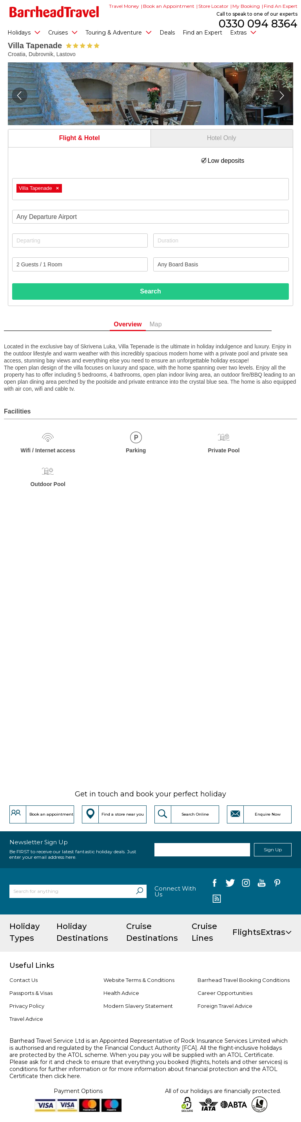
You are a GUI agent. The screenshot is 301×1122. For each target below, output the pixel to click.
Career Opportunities (225, 993)
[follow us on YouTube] (261, 884)
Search (150, 291)
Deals (167, 32)
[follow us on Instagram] (246, 884)
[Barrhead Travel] (54, 12)
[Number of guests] (80, 264)
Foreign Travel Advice (225, 1006)
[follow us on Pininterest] (277, 884)
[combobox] (150, 189)
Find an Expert (202, 32)
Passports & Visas (31, 993)
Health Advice (121, 993)
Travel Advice (26, 1019)
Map (168, 324)
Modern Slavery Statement (138, 1006)
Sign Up (273, 849)
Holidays (23, 32)
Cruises (63, 32)
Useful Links (31, 965)
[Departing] (80, 240)
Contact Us (23, 980)
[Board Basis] (221, 264)
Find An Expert (280, 6)
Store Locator (213, 6)
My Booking (246, 6)
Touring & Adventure (118, 32)
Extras (243, 32)
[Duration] (221, 240)
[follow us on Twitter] (230, 884)
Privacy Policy (26, 1006)
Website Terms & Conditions (138, 980)
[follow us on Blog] (216, 899)
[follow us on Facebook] (214, 884)
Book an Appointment (168, 6)
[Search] (139, 891)
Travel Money (124, 6)
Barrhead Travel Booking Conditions (244, 980)
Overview (140, 324)
